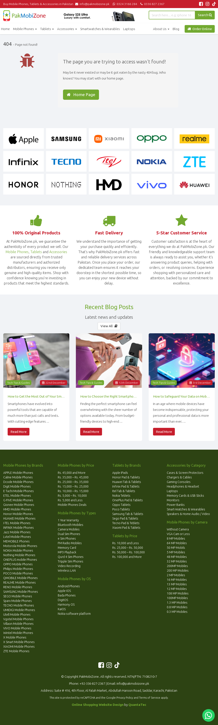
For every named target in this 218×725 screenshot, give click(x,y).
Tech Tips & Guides (18, 382)
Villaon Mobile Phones (18, 623)
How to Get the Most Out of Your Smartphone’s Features (36, 396)
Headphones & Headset (183, 486)
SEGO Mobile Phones (17, 596)
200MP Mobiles (177, 566)
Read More (18, 432)
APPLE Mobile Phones (18, 472)
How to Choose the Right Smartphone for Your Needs (109, 396)
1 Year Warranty (68, 520)
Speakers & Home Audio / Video (188, 514)
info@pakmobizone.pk (93, 4)
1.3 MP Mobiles (177, 602)
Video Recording (69, 566)
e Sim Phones (67, 538)
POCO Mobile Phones (18, 573)
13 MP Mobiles (177, 584)
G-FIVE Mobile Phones (18, 500)
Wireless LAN (67, 570)
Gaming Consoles (179, 482)
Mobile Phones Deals (72, 504)
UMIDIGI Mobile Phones (19, 610)
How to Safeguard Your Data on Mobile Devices (181, 396)
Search (205, 15)
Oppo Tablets (121, 504)
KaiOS (62, 609)
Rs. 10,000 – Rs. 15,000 (73, 491)
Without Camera (178, 529)
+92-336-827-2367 (92, 683)
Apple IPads (120, 472)
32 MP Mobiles (177, 561)
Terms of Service (149, 697)
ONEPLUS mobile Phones (20, 559)
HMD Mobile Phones (17, 509)
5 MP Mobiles (176, 552)
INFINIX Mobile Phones (18, 527)
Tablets (47, 29)
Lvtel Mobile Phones (17, 537)
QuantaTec (137, 704)
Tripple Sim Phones (70, 561)
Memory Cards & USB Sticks (185, 495)
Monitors (173, 500)
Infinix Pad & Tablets (126, 486)
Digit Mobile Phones (17, 486)
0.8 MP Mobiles (177, 607)
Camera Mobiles (69, 529)
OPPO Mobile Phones (18, 564)
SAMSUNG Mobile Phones (20, 591)
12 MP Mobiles (177, 589)
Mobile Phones (25, 29)
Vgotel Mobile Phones (18, 619)
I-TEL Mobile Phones (17, 523)
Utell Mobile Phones (17, 614)
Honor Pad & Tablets (126, 477)
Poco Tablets (121, 509)
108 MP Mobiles (178, 593)
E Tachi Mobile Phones (18, 491)
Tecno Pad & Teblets (126, 523)
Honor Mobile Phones (18, 514)
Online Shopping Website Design (98, 704)
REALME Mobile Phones (19, 582)
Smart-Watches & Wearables (186, 509)
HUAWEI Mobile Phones (19, 518)
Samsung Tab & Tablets (127, 514)
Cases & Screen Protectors (185, 472)
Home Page (81, 94)
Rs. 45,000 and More (71, 472)
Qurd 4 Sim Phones (70, 557)
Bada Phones (67, 595)
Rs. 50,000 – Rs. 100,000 (128, 552)
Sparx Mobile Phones (17, 601)
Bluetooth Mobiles (70, 525)
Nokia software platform (74, 613)
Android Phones (69, 586)
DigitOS (63, 600)
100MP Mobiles (177, 598)
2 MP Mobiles (176, 575)
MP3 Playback (67, 552)
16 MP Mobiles (177, 579)
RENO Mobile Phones (17, 587)
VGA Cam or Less (178, 534)
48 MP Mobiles (177, 557)
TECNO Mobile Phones (18, 605)
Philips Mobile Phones (18, 569)
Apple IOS (64, 591)
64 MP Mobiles (177, 543)
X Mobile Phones (14, 637)
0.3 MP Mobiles (177, 611)
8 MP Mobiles (176, 538)
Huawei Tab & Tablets (126, 482)
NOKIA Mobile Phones (18, 550)
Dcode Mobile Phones (18, 482)
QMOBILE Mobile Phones (20, 578)
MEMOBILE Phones (16, 541)
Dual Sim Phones (69, 534)
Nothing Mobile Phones (19, 555)
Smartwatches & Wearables (100, 29)
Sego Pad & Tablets (125, 518)
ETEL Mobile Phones (17, 495)
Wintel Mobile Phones (18, 633)
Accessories (67, 29)
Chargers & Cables (179, 477)
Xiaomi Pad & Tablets (126, 527)
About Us (161, 29)
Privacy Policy (124, 697)
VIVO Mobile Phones (17, 628)
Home (5, 29)
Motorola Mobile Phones (20, 546)
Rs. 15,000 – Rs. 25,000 (73, 486)
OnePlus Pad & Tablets (127, 500)
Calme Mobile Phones (18, 477)
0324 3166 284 (124, 4)
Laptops (129, 29)
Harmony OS (66, 604)
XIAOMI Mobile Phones (19, 646)
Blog (176, 29)
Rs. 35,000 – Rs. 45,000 (73, 477)
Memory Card (67, 547)
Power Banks (176, 504)
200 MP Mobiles (178, 570)
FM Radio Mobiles (70, 543)
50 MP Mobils (176, 547)
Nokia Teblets (121, 495)
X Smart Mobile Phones (19, 642)
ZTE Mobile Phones (16, 651)
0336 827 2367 (152, 4)
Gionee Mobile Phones (18, 504)
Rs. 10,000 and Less (125, 543)
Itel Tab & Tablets (123, 491)
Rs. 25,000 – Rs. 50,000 (127, 547)
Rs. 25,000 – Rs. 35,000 (73, 482)
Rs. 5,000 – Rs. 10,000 (72, 495)
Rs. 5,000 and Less (70, 500)
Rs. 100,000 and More (127, 557)
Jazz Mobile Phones (17, 532)
